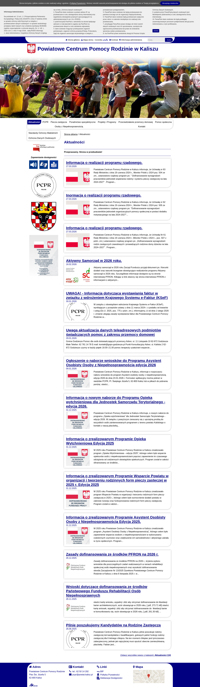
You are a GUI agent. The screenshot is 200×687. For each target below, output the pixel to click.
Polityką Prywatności (78, 3)
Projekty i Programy (107, 122)
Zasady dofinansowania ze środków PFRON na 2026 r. (112, 554)
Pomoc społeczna (163, 122)
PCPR (45, 122)
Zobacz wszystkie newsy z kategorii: (145, 655)
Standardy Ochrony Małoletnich (43, 133)
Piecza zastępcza (59, 122)
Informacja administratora (130, 40)
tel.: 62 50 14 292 (79, 671)
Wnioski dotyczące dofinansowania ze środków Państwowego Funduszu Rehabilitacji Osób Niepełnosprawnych (106, 591)
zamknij (156, 30)
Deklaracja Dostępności (109, 678)
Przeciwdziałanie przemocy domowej (136, 122)
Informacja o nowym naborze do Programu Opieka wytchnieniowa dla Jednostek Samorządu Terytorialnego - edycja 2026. (115, 402)
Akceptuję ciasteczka (170, 3)
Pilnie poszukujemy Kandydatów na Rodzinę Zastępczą (113, 625)
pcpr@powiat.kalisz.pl (81, 674)
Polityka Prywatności (108, 674)
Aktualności (34, 122)
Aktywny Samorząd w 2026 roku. (94, 261)
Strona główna (73, 40)
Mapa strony (87, 40)
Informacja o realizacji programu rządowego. (104, 163)
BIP (100, 671)
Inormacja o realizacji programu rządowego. (103, 195)
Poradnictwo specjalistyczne (82, 122)
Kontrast (113, 40)
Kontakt (141, 126)
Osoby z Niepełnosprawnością (69, 126)
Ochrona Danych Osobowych (42, 138)
